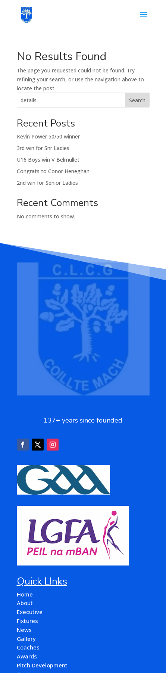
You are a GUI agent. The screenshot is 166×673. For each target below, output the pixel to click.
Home (25, 594)
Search (137, 100)
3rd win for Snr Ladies (43, 148)
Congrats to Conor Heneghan (53, 171)
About (25, 603)
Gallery (26, 638)
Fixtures (27, 620)
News (24, 629)
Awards (27, 656)
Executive (30, 612)
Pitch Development (42, 665)
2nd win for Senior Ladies (47, 182)
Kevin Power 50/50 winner (48, 136)
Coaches (28, 647)
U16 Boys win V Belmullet (48, 159)
